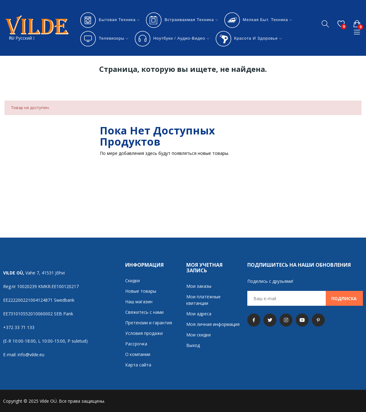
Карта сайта (138, 365)
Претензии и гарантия (148, 323)
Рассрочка (136, 344)
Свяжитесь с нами (144, 312)
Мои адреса (198, 314)
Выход (193, 345)
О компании (137, 354)
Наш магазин (138, 302)
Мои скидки (198, 335)
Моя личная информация (213, 324)
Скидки (132, 280)
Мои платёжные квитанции (203, 300)
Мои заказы (198, 286)
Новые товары (140, 291)
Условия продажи (144, 333)
